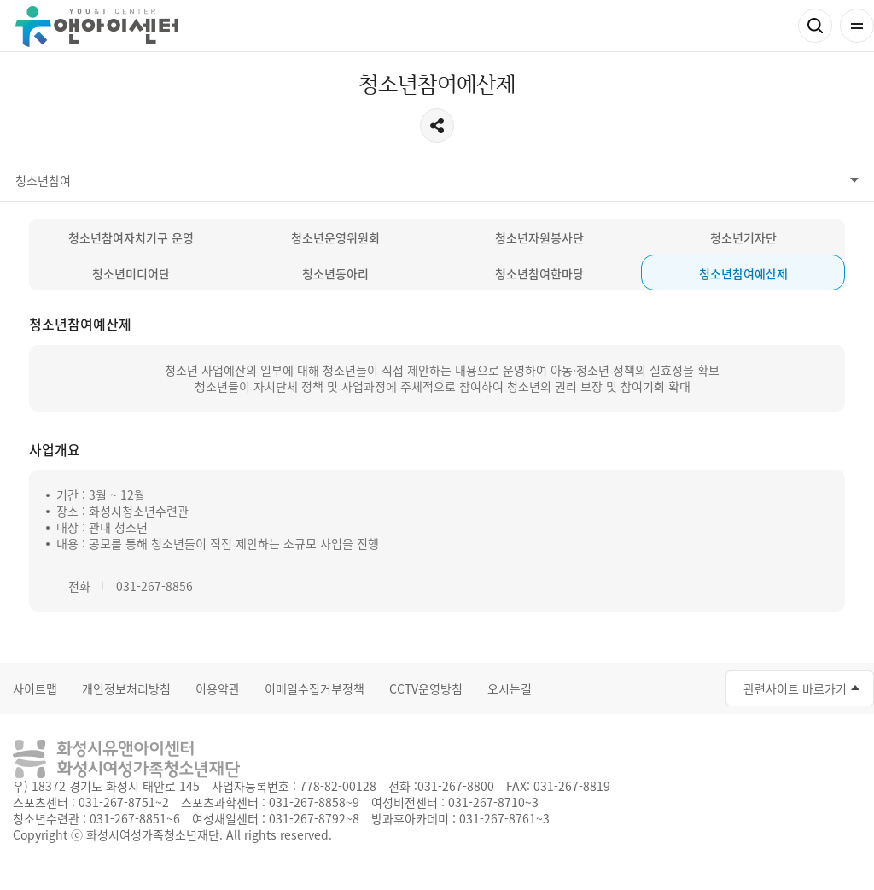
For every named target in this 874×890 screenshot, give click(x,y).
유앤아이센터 (97, 26)
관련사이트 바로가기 (795, 688)
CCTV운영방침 (426, 688)
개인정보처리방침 (126, 688)
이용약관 (217, 688)
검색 (815, 26)
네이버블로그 (646, 686)
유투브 (578, 686)
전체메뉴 (857, 26)
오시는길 (509, 688)
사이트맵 (35, 688)
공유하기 (437, 125)
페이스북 (543, 686)
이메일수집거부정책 (314, 688)
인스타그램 (612, 686)
